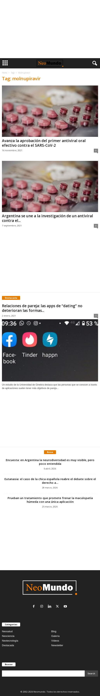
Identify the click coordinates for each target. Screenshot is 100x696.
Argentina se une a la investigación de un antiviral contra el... (47, 218)
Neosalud (7, 631)
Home (4, 72)
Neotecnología (10, 640)
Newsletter (57, 645)
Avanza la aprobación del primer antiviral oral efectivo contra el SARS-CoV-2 (44, 143)
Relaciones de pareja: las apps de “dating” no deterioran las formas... (42, 308)
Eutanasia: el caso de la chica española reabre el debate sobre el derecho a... (50, 481)
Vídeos (55, 640)
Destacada (8, 645)
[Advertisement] (50, 29)
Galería (55, 636)
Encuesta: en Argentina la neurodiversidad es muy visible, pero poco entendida (50, 462)
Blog (53, 631)
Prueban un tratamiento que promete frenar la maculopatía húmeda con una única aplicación (50, 500)
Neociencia (8, 636)
